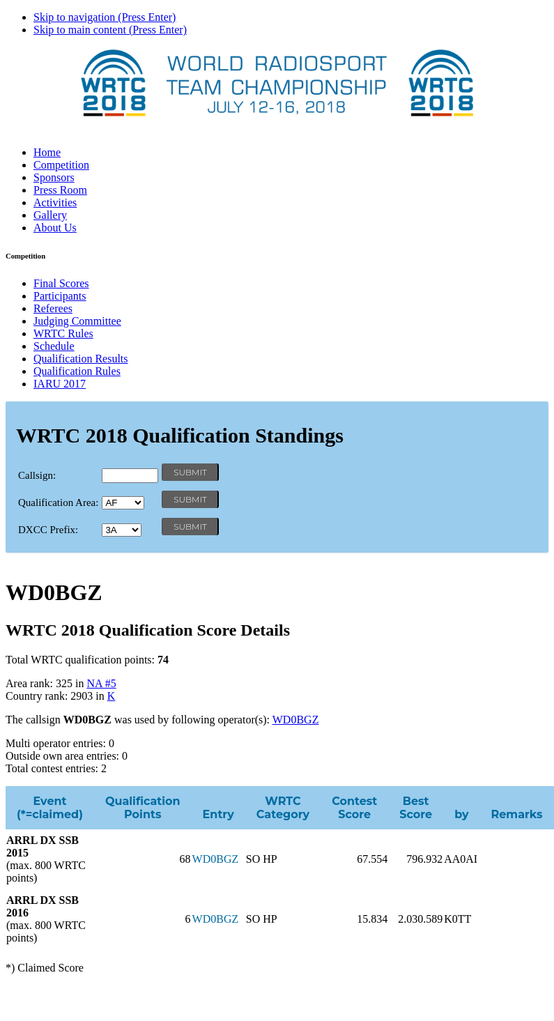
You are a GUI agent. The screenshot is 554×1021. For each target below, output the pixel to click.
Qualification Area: (58, 502)
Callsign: (37, 475)
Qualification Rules (77, 371)
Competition (61, 165)
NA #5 (101, 683)
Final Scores (61, 283)
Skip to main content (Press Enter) (110, 30)
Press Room (60, 190)
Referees (52, 308)
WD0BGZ (295, 720)
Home (47, 152)
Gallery (50, 215)
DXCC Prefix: (48, 529)
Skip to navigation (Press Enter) (104, 17)
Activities (55, 202)
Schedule (54, 346)
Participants (59, 296)
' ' (123, 502)
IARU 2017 (59, 384)
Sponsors (54, 177)
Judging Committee (77, 321)
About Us (55, 227)
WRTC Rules (63, 333)
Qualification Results (80, 358)
